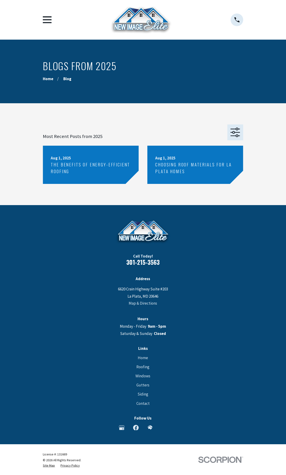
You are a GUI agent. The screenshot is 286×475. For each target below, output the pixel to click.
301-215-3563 (143, 262)
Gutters (142, 385)
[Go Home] (48, 78)
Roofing (142, 366)
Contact (143, 403)
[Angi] (164, 427)
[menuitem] (49, 465)
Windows (142, 376)
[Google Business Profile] (121, 427)
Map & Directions (143, 303)
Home (143, 357)
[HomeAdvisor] (150, 427)
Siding (143, 394)
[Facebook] (136, 427)
